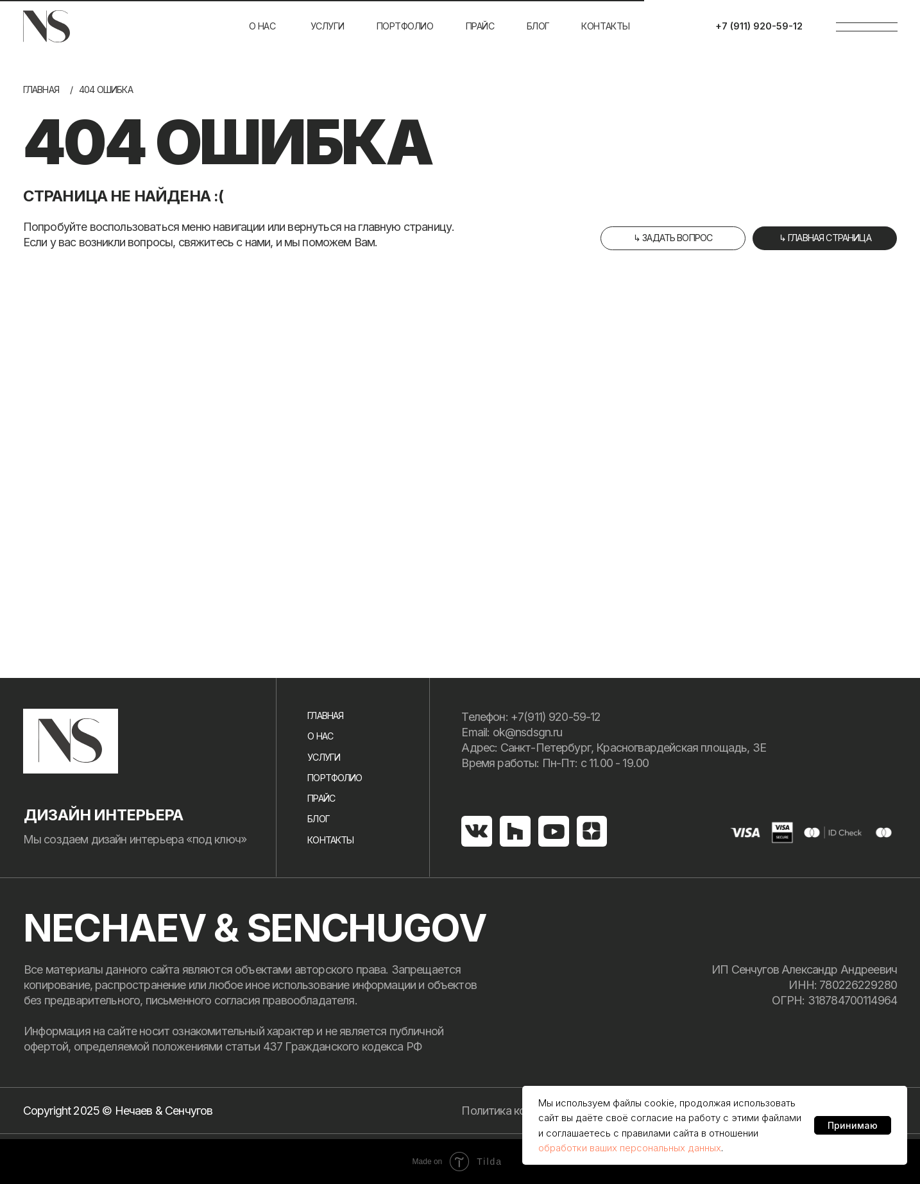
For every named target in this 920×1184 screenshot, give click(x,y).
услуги (328, 26)
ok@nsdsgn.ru (528, 732)
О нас (262, 26)
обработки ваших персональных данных (629, 1148)
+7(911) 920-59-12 (556, 716)
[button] (673, 238)
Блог (318, 818)
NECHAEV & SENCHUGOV (254, 927)
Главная (41, 89)
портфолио (405, 26)
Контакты (605, 26)
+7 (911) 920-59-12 (759, 26)
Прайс (480, 26)
